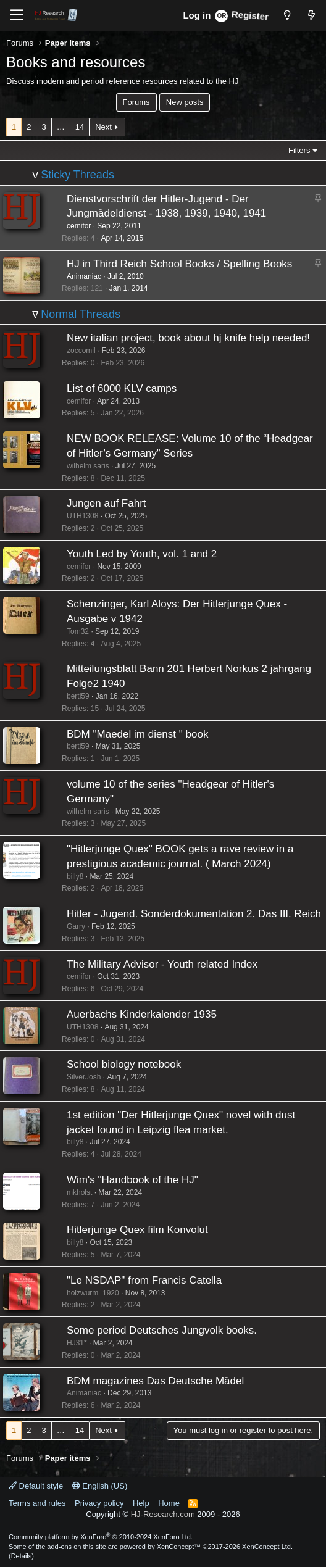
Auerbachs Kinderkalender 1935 (142, 1014)
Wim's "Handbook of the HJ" (132, 1180)
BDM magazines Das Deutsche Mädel (155, 1381)
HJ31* (77, 1343)
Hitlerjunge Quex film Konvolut (137, 1230)
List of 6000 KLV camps (122, 388)
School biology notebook (124, 1064)
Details (21, 1556)
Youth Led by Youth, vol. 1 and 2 (142, 554)
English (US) (100, 1485)
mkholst (79, 1192)
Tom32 (78, 631)
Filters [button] (299, 150)
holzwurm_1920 (93, 1293)
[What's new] (311, 15)
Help (141, 1503)
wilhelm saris (88, 466)
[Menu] (16, 15)
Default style (36, 1485)
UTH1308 (82, 516)
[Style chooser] (287, 15)
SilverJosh (84, 1077)
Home (169, 1503)
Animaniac (84, 276)
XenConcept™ (179, 1546)
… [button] (61, 126)
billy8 (75, 876)
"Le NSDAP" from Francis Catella (144, 1280)
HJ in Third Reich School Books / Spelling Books (179, 264)
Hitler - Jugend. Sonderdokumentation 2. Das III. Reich (194, 914)
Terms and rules (37, 1503)
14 (79, 126)
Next (103, 126)
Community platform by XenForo (101, 1536)
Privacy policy (99, 1503)
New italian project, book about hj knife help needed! (188, 338)
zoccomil (81, 350)
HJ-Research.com (163, 1514)
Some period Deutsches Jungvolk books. (162, 1330)
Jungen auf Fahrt (106, 503)
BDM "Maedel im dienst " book (137, 734)
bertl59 (78, 696)
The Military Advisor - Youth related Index (162, 964)
